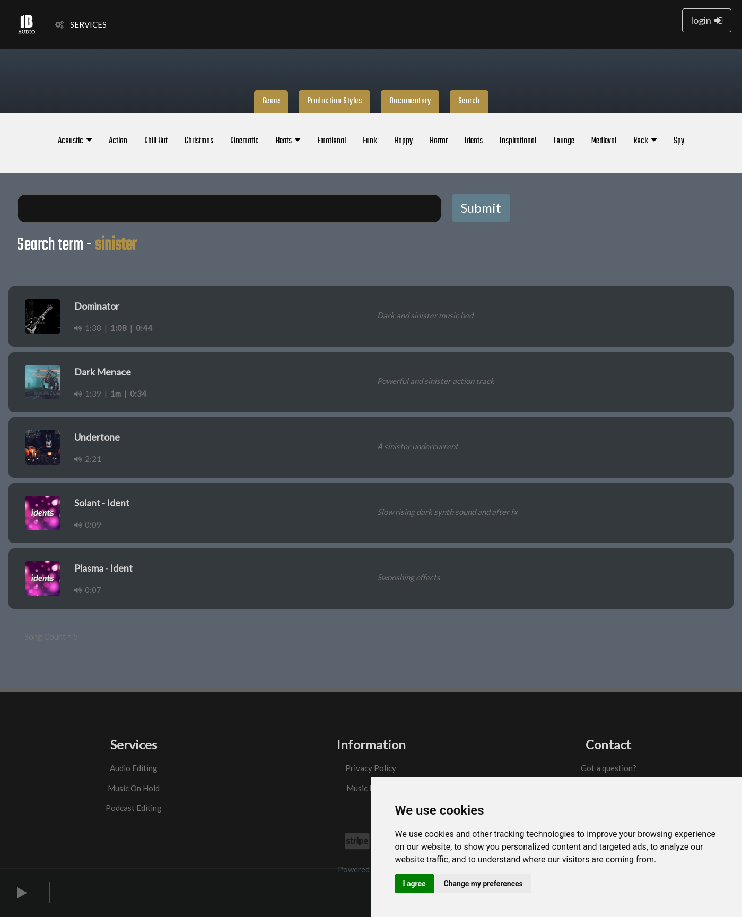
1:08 (118, 328)
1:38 (87, 328)
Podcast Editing (134, 808)
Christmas (199, 141)
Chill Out (156, 141)
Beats (288, 141)
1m (115, 393)
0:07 (87, 590)
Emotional (331, 141)
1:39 (87, 393)
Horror (439, 141)
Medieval (603, 141)
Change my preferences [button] (482, 883)
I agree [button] (414, 883)
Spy (679, 141)
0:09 (87, 524)
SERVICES (81, 24)
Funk (370, 141)
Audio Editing (134, 768)
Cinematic (244, 141)
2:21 (87, 459)
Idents (474, 141)
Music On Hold (134, 788)
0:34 (138, 393)
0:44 (144, 328)
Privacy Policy (370, 768)
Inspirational (518, 141)
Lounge (563, 141)
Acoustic (75, 141)
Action (118, 141)
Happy (403, 141)
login (706, 20)
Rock (645, 141)
